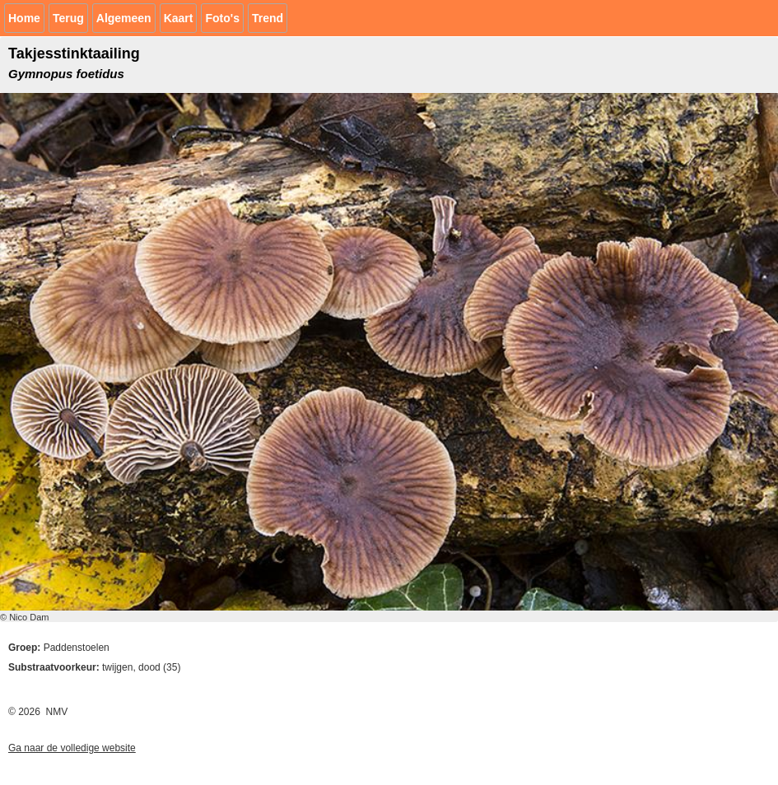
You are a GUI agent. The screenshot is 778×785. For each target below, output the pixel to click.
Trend (267, 18)
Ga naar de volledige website (72, 748)
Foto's (222, 18)
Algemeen (123, 18)
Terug (68, 18)
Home (24, 18)
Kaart (178, 18)
